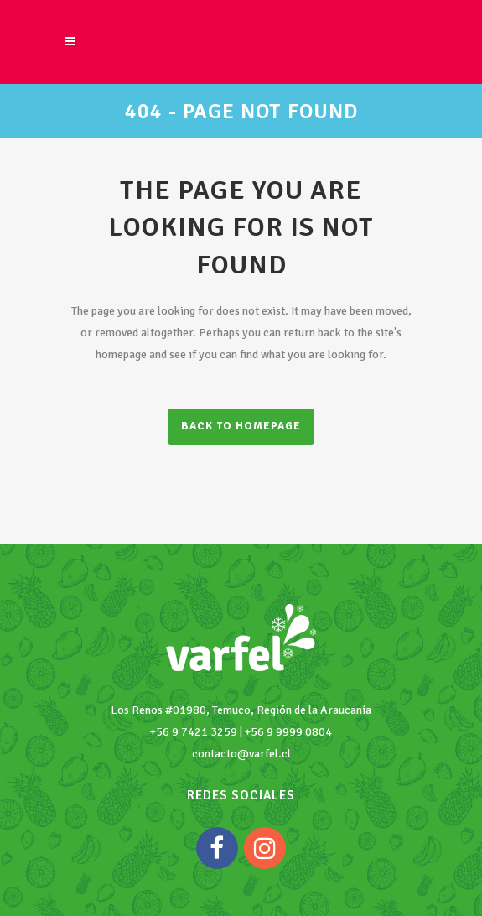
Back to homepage (241, 426)
